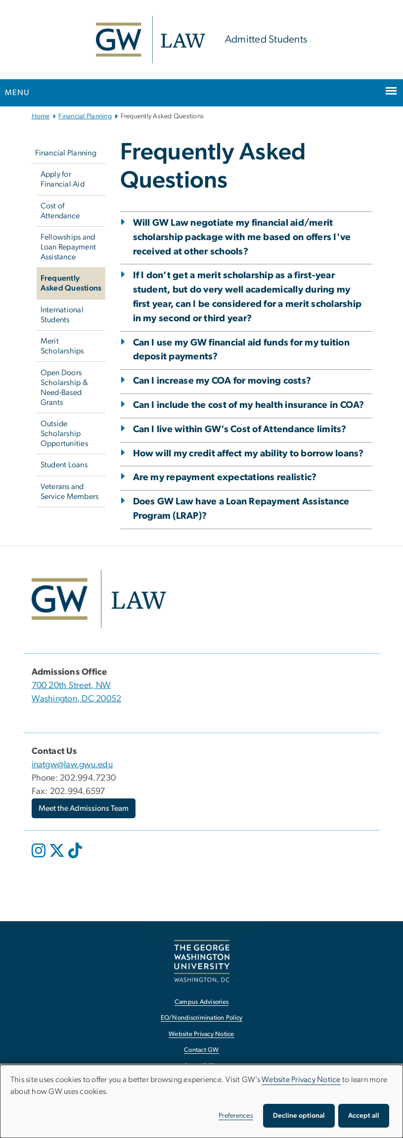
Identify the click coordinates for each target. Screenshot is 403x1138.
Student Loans (64, 465)
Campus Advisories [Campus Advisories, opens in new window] (201, 1002)
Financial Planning (85, 116)
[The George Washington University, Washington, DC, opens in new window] (201, 961)
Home (41, 116)
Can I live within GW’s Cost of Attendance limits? (240, 429)
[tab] (246, 370)
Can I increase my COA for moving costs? (222, 381)
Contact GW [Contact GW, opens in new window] (201, 1050)
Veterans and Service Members (70, 491)
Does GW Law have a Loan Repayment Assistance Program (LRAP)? (241, 509)
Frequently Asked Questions (71, 283)
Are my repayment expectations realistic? (225, 477)
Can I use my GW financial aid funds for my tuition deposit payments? (241, 350)
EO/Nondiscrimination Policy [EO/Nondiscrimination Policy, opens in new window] (202, 1018)
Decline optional (299, 1115)
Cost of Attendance (60, 211)
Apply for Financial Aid (63, 179)
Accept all (363, 1115)
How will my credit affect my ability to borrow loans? (248, 453)
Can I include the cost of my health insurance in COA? (248, 405)
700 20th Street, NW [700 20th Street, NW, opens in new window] (71, 685)
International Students (62, 315)
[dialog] (201, 1101)
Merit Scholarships (62, 346)
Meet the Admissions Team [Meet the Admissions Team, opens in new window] (84, 808)
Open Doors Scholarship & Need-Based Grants (64, 387)
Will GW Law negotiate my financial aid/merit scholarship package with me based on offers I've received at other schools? (242, 237)
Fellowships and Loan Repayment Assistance (68, 247)
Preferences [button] (236, 1115)
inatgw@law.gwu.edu (72, 764)
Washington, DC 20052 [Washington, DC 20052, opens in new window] (77, 698)
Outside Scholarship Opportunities (64, 433)
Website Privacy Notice (301, 1080)
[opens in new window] (39, 858)
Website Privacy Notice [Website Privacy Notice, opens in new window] (201, 1034)
